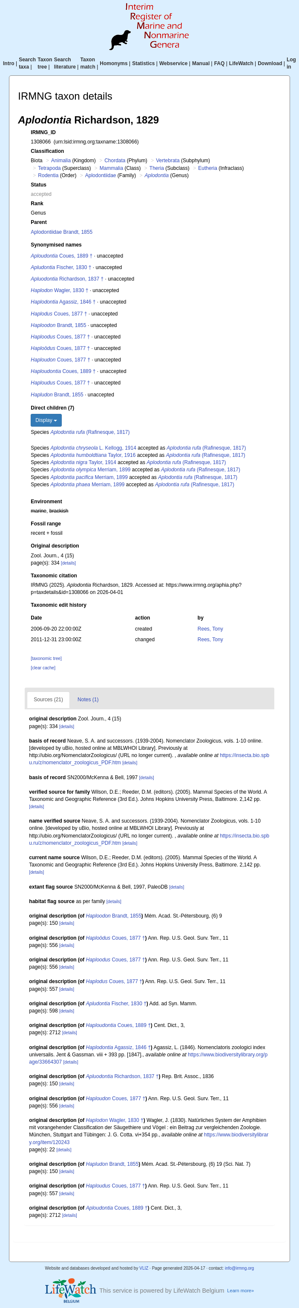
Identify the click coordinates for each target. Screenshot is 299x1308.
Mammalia (111, 168)
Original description (55, 546)
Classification (47, 151)
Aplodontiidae (100, 175)
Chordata (114, 161)
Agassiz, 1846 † (63, 302)
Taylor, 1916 (92, 455)
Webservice (173, 63)
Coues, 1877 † (59, 314)
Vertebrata (167, 161)
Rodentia (48, 175)
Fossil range (46, 524)
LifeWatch (241, 63)
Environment (46, 502)
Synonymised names (56, 245)
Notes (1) (88, 700)
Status (38, 185)
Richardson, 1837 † (67, 279)
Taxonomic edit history (58, 605)
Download (270, 63)
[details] (68, 563)
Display (46, 420)
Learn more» (240, 1290)
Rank (37, 204)
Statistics (143, 63)
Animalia (61, 161)
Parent (38, 222)
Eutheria (207, 168)
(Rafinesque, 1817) (89, 432)
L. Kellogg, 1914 (93, 448)
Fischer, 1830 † (61, 267)
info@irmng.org (239, 1268)
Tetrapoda (49, 168)
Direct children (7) (52, 408)
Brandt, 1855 (58, 325)
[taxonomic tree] (46, 658)
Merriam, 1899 (90, 470)
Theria (157, 168)
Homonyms (113, 63)
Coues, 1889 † (61, 256)
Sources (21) (48, 700)
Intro (8, 63)
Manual (201, 63)
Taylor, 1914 (83, 462)
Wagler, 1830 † (59, 290)
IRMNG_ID (43, 132)
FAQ (219, 63)
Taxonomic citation (54, 576)
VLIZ (143, 1268)
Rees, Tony (210, 629)
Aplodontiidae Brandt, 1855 (61, 232)
